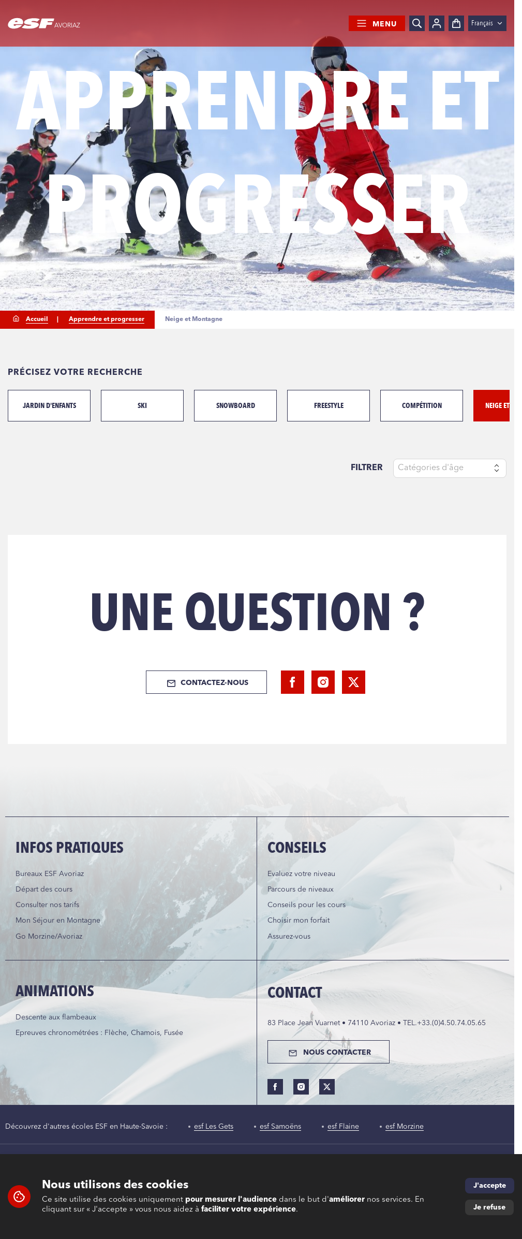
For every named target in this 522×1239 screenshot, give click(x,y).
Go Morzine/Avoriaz (49, 936)
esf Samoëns (280, 1126)
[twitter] (353, 682)
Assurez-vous (288, 936)
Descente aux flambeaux (56, 1017)
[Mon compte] (436, 23)
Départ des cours (44, 889)
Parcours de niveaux (300, 889)
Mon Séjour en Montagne (58, 920)
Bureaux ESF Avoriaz (50, 874)
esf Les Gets (213, 1126)
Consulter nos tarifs (47, 905)
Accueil (37, 319)
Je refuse (489, 1207)
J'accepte (489, 1185)
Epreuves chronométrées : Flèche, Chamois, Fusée (99, 1033)
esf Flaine (343, 1126)
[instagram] (323, 682)
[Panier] (456, 23)
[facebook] (292, 682)
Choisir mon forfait (298, 920)
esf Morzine (404, 1126)
